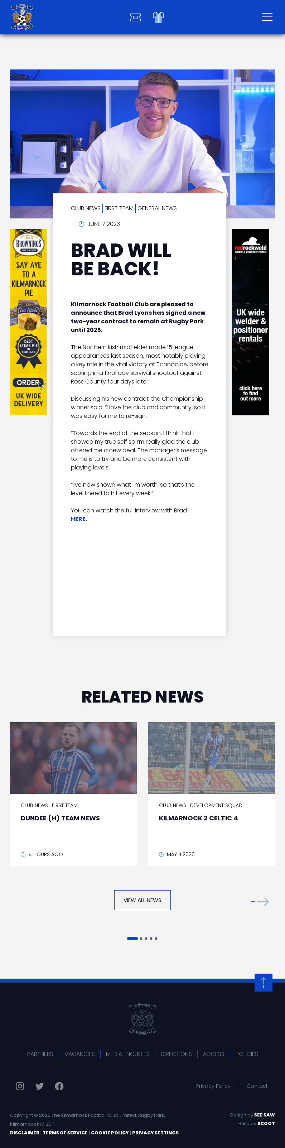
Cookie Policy (110, 1133)
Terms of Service (65, 1133)
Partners (40, 1054)
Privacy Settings (155, 1133)
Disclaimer (24, 1133)
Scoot (266, 1123)
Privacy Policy (213, 1086)
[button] (260, 901)
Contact (257, 1086)
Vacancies (79, 1054)
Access (213, 1054)
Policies (247, 1054)
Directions (176, 1054)
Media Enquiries (128, 1054)
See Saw (264, 1115)
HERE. (79, 519)
